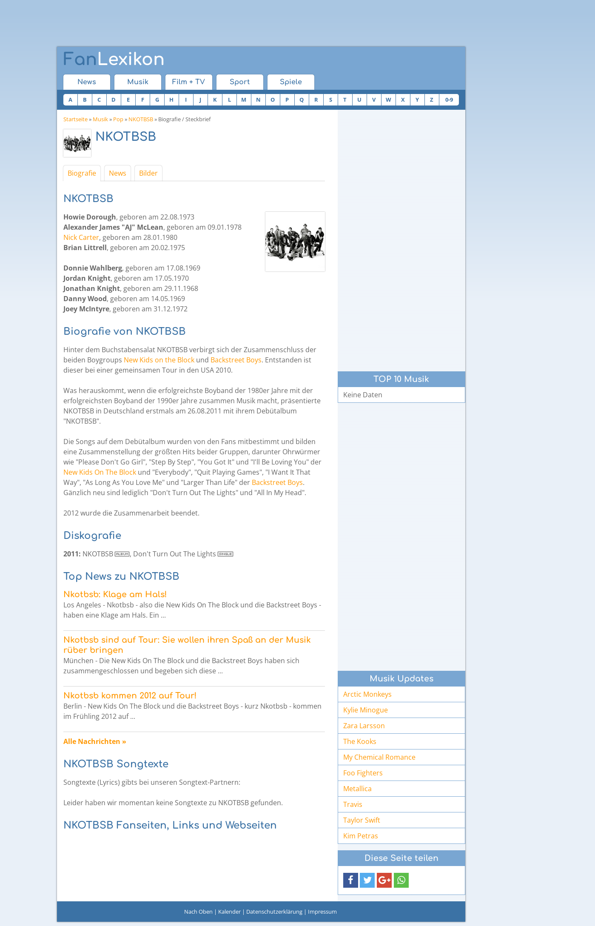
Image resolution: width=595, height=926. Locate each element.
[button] (350, 880)
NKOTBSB (140, 119)
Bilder (148, 173)
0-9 (449, 99)
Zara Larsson (364, 725)
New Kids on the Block (159, 360)
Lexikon (114, 59)
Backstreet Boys (236, 360)
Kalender (229, 911)
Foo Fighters (363, 773)
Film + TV (188, 82)
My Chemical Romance (379, 757)
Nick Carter (81, 237)
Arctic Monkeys (367, 694)
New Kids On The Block (99, 472)
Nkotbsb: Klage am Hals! (115, 594)
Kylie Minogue (365, 710)
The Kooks (359, 741)
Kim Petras (360, 836)
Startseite (75, 119)
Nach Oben (198, 911)
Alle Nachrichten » (94, 741)
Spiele (291, 82)
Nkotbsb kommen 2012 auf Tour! (129, 695)
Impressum (322, 911)
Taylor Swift (361, 820)
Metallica (357, 788)
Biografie (82, 173)
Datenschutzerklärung (274, 911)
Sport (240, 82)
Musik (137, 82)
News (86, 82)
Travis (352, 804)
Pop (118, 119)
